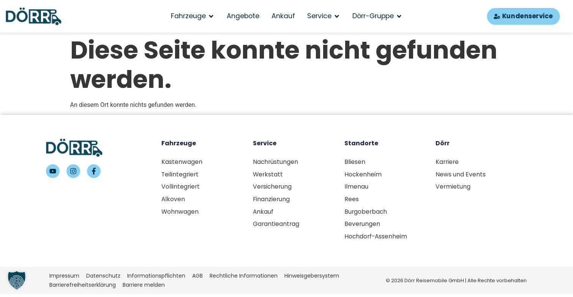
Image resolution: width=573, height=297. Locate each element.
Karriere (448, 161)
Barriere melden (144, 287)
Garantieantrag (276, 225)
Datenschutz (103, 278)
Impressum (64, 278)
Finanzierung (271, 200)
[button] (16, 280)
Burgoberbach (366, 213)
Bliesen (354, 161)
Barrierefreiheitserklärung (82, 287)
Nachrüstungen (276, 161)
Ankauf (263, 213)
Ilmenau (356, 187)
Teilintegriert (180, 174)
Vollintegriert (180, 187)
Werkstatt (268, 174)
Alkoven (173, 200)
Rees (351, 200)
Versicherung (273, 187)
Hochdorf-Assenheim (376, 238)
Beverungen (362, 225)
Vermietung (453, 187)
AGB (197, 278)
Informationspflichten (156, 278)
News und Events (461, 174)
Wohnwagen (180, 213)
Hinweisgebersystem (311, 278)
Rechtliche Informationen (244, 278)
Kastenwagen (181, 161)
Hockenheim (363, 174)
